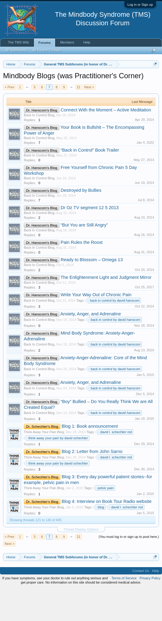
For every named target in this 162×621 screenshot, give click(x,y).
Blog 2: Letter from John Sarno (92, 483)
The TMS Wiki (18, 42)
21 (78, 119)
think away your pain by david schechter (57, 469)
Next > (89, 119)
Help (86, 42)
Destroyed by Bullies (81, 222)
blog (100, 539)
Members (67, 42)
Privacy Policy (150, 610)
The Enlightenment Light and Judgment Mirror (105, 309)
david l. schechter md (115, 463)
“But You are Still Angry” (84, 256)
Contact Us (140, 603)
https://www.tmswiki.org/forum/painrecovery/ (58, 92)
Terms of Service (124, 610)
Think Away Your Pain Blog (44, 463)
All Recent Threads (46, 50)
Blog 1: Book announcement (90, 457)
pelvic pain (104, 519)
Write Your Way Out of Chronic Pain (96, 326)
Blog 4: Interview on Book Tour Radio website (107, 533)
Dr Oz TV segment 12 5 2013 (90, 239)
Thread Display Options (81, 561)
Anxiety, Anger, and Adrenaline (90, 345)
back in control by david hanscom (114, 332)
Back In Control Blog (39, 147)
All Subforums (15, 50)
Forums (44, 42)
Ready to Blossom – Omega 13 (92, 291)
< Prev (9, 119)
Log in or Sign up (140, 4)
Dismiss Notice (154, 78)
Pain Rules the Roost (82, 274)
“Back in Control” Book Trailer (90, 181)
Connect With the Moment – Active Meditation (106, 141)
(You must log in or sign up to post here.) (129, 568)
